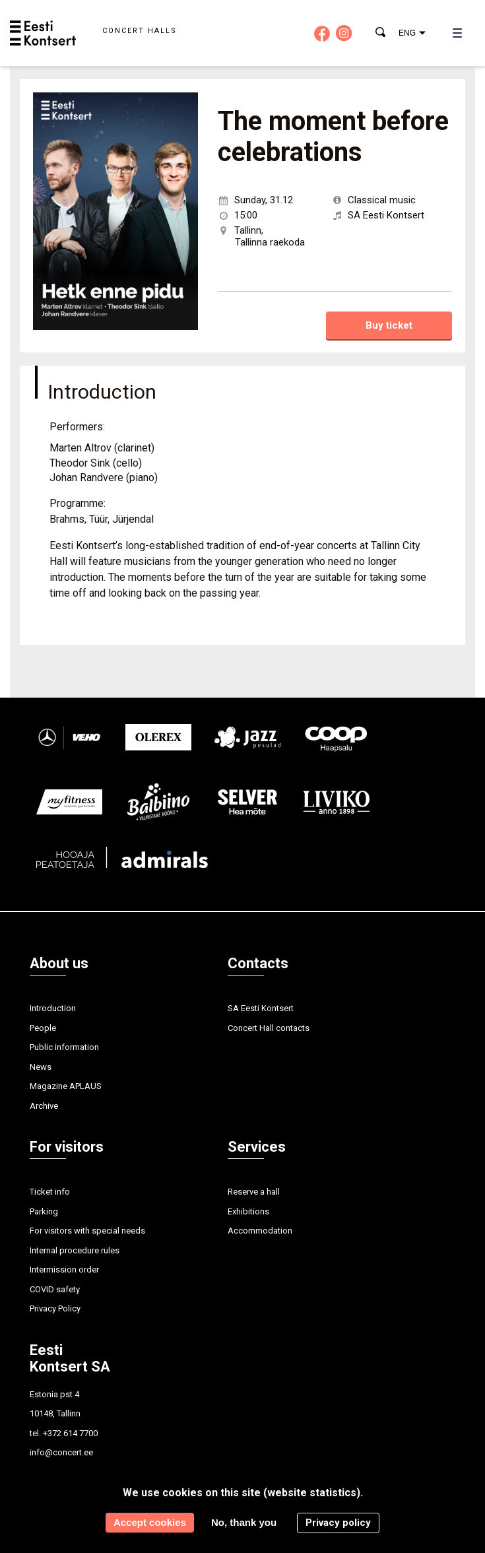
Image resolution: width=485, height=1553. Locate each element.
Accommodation (260, 1231)
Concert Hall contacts (268, 1028)
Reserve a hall (254, 1192)
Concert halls (139, 30)
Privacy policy (338, 1523)
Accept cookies (149, 1522)
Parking (44, 1211)
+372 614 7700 (70, 1433)
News (40, 1067)
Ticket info (50, 1192)
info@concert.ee (61, 1452)
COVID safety (55, 1289)
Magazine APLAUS (66, 1086)
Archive (44, 1106)
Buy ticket (389, 325)
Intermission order (64, 1269)
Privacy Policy (55, 1308)
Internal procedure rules (74, 1250)
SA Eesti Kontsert (261, 1008)
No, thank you (243, 1522)
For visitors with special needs (87, 1231)
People (43, 1028)
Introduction (53, 1008)
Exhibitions (248, 1211)
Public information (64, 1047)
